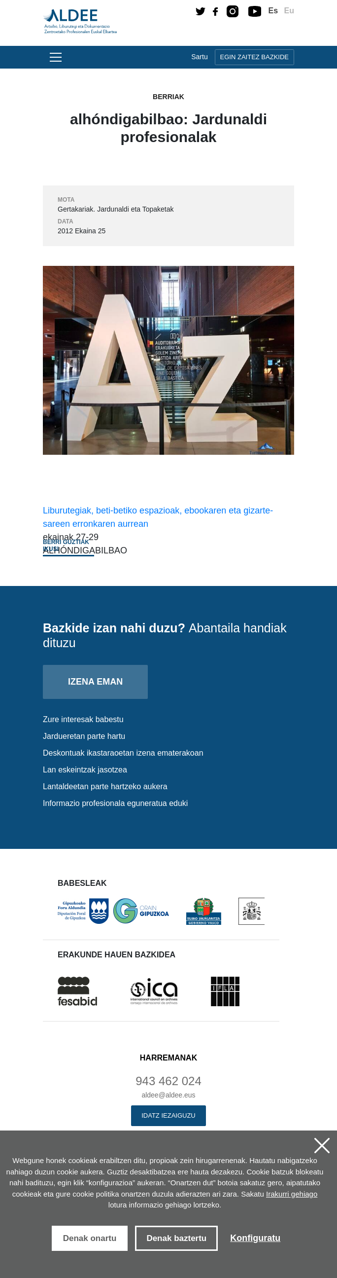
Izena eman (95, 682)
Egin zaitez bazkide (254, 57)
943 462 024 (168, 1081)
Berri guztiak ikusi (66, 545)
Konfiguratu (255, 1238)
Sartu (199, 57)
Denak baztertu (176, 1238)
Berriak (168, 97)
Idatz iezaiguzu (168, 1115)
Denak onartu (90, 1238)
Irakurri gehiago (291, 1194)
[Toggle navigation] (54, 57)
